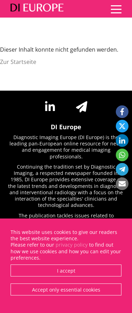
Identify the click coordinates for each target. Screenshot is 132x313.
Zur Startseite (18, 62)
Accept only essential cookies (66, 289)
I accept (66, 270)
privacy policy (72, 244)
